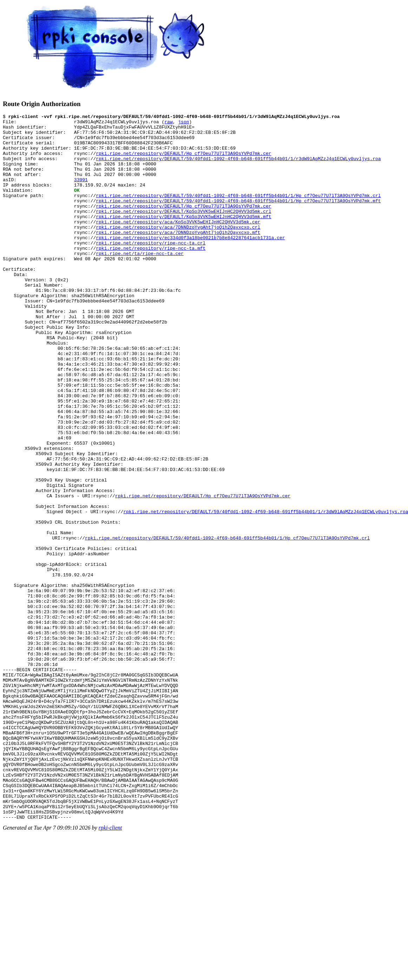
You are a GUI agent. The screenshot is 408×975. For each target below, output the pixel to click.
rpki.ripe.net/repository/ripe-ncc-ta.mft (150, 275)
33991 (81, 193)
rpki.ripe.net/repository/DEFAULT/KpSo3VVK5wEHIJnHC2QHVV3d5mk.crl (183, 231)
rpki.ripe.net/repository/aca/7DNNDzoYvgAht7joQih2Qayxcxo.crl (178, 250)
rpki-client (110, 969)
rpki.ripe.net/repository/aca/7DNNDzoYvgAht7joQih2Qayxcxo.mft (178, 256)
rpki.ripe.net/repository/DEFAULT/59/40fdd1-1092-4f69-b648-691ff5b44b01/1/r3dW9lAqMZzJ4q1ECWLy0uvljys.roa (238, 168)
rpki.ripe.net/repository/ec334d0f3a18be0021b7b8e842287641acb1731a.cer (190, 263)
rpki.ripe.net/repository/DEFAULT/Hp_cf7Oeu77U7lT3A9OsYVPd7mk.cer (183, 161)
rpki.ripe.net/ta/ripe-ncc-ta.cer (140, 282)
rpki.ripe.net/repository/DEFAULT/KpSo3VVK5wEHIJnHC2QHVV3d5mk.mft (183, 237)
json (183, 123)
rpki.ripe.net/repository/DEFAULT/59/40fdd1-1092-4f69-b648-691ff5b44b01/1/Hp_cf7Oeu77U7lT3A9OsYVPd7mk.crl (238, 212)
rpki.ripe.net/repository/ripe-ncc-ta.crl (150, 269)
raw (168, 123)
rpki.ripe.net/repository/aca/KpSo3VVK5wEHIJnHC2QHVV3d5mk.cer (178, 244)
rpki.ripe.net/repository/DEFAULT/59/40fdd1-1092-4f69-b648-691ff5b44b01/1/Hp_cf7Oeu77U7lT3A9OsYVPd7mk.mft (238, 218)
